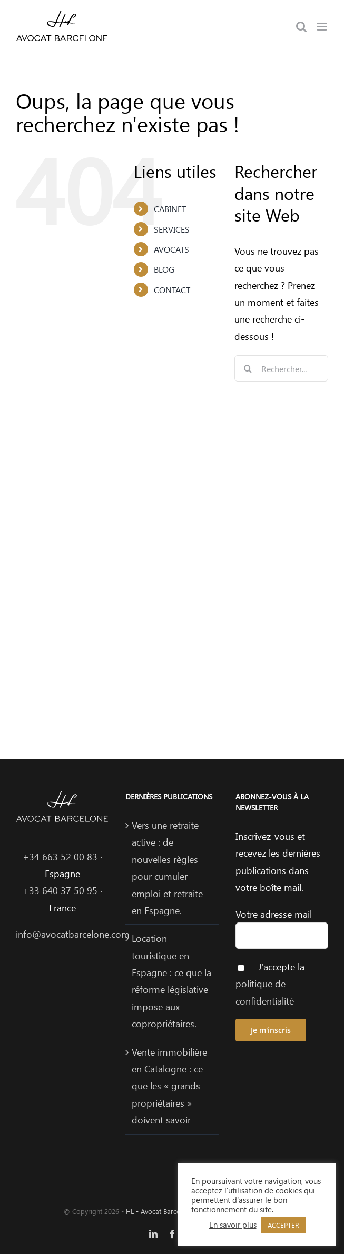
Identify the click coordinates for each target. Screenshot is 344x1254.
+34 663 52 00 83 (60, 856)
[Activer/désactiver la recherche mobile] (301, 26)
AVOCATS (171, 249)
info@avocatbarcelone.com (73, 934)
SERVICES (172, 229)
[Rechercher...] (281, 368)
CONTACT (172, 289)
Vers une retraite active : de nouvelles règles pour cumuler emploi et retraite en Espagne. (167, 868)
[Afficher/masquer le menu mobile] (322, 26)
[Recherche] (247, 368)
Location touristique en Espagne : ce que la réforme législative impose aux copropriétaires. (171, 981)
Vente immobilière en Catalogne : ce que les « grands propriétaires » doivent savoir (169, 1086)
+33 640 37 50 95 (60, 890)
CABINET (170, 208)
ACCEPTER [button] (283, 1224)
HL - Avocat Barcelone (159, 1211)
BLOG (164, 269)
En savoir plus (233, 1224)
